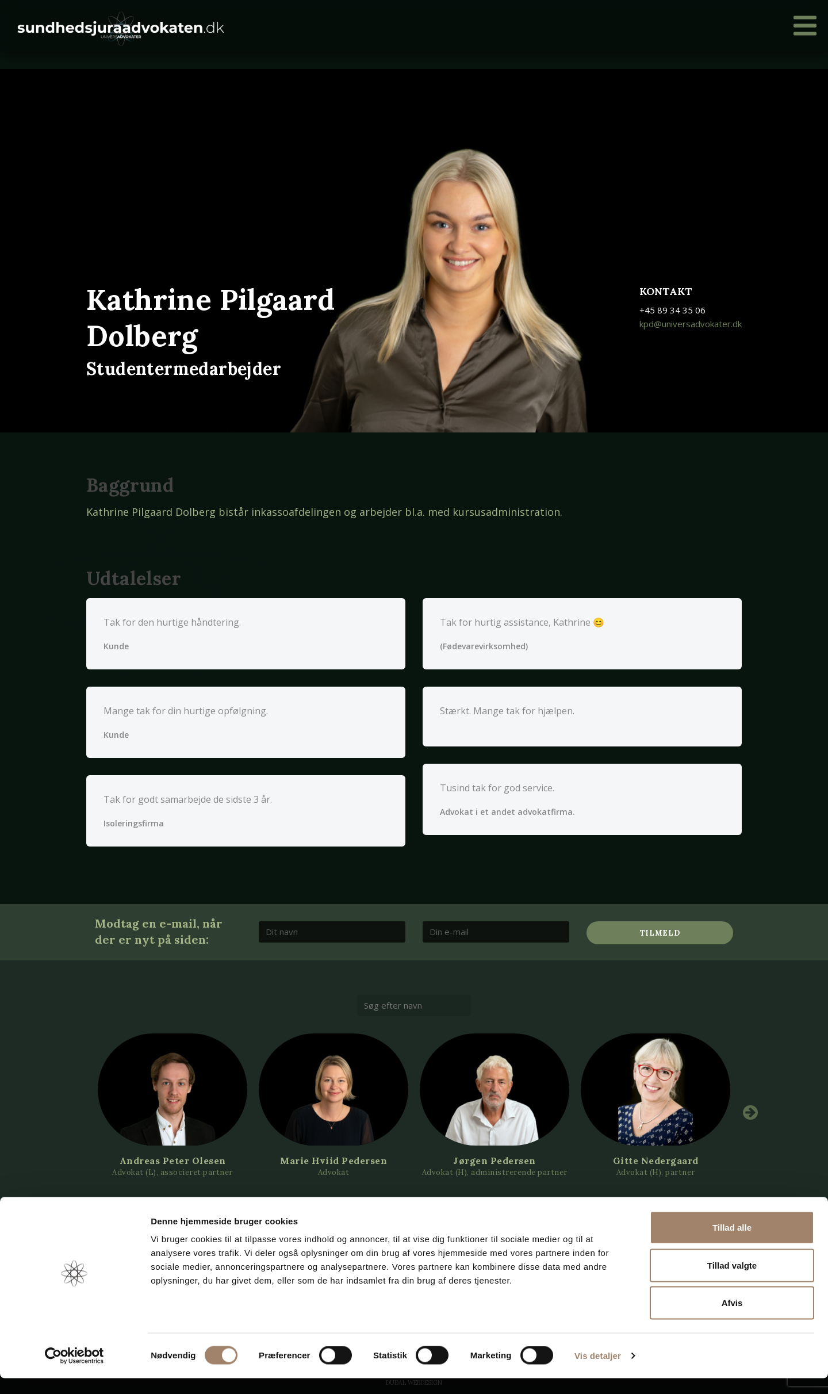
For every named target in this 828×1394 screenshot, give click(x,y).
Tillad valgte (732, 1281)
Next (750, 1112)
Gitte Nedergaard (656, 1160)
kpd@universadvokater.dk (690, 324)
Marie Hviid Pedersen (333, 1160)
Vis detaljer (597, 1371)
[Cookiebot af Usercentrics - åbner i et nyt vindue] (74, 1371)
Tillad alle (732, 1243)
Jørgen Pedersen (494, 1160)
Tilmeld (660, 933)
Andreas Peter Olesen (173, 1160)
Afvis (732, 1318)
